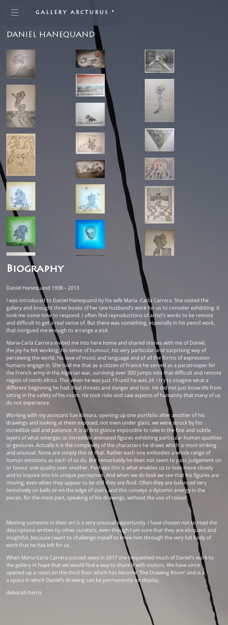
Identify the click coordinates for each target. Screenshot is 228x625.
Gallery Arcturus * (75, 12)
